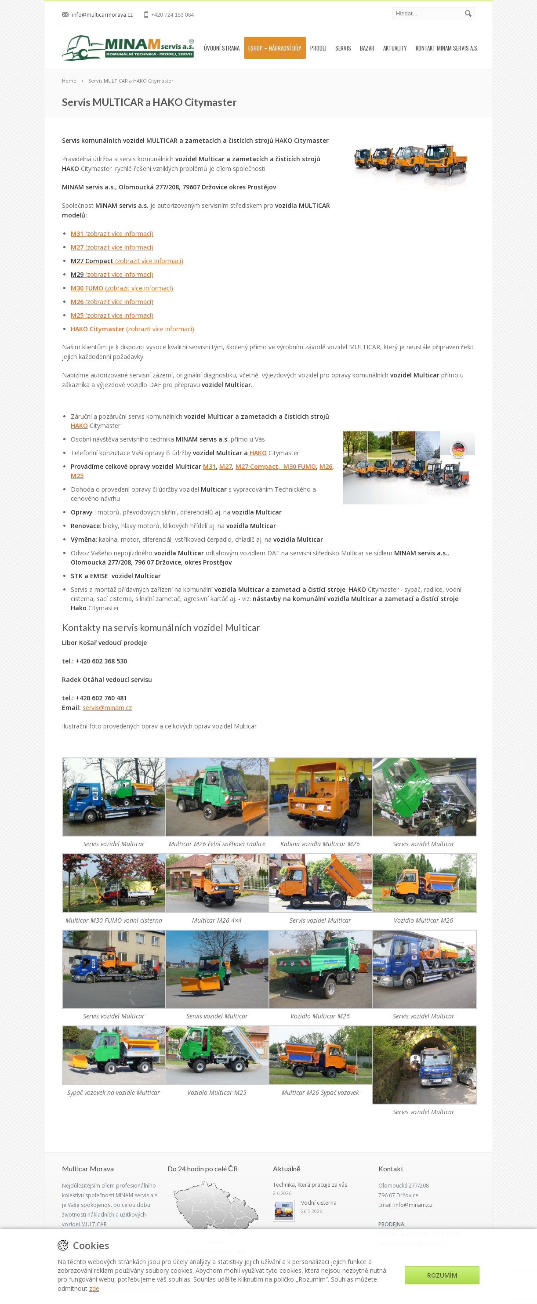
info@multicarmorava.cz (102, 14)
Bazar (367, 47)
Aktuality (395, 47)
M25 (112, 315)
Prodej (318, 47)
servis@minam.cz (107, 707)
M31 (78, 233)
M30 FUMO (122, 288)
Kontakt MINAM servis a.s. (447, 47)
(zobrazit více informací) (119, 233)
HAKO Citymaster (132, 329)
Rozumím (442, 1275)
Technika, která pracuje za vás (310, 1184)
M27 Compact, (259, 466)
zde (94, 1288)
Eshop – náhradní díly (274, 47)
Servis (343, 47)
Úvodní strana (221, 47)
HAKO (79, 425)
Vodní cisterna (319, 1202)
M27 (112, 247)
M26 (112, 301)
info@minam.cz (413, 1205)
